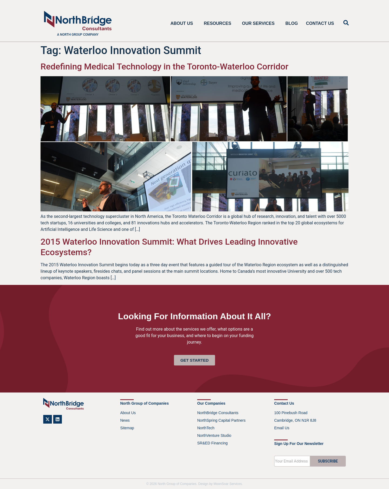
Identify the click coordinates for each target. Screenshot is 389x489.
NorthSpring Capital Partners (221, 420)
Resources (219, 23)
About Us (183, 23)
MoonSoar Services (227, 484)
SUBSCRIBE (328, 461)
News (125, 420)
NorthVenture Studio (214, 435)
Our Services (259, 23)
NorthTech (205, 428)
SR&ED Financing (212, 443)
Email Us (281, 428)
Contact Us (320, 23)
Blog (291, 23)
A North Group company (77, 34)
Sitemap (127, 428)
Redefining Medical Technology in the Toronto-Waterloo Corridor (165, 66)
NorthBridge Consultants (218, 413)
